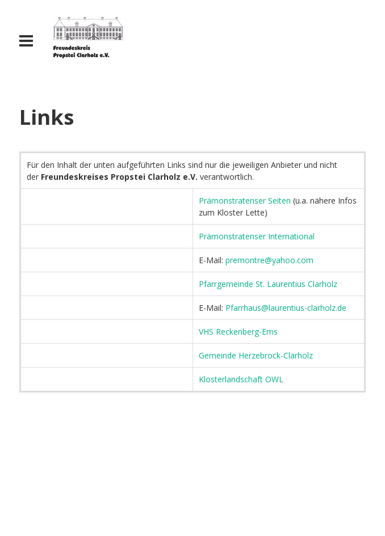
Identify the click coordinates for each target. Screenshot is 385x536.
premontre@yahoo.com (269, 260)
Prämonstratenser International (257, 236)
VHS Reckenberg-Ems (238, 331)
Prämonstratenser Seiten (245, 200)
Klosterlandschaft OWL (241, 379)
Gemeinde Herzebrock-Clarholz (256, 355)
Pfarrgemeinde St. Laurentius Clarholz (268, 283)
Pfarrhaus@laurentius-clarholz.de (285, 307)
